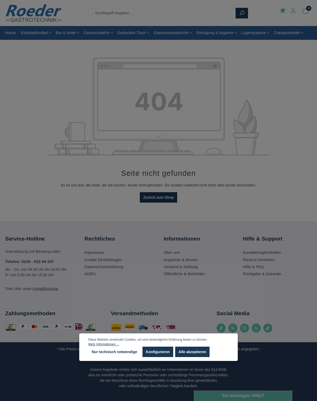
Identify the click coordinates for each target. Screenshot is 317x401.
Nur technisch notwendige (114, 352)
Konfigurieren (158, 352)
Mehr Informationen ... (103, 344)
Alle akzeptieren (192, 352)
